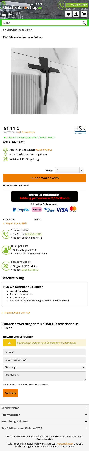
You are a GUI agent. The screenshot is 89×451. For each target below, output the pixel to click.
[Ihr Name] (44, 352)
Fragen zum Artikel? (15, 223)
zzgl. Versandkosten (26, 132)
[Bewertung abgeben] (44, 367)
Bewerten (22, 185)
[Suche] (44, 23)
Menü (8, 14)
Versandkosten (65, 443)
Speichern (10, 393)
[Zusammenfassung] (44, 360)
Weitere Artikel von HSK (16, 312)
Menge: (50, 170)
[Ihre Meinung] (44, 376)
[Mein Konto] (76, 14)
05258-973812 (77, 5)
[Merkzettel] (68, 14)
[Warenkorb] (84, 14)
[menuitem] (9, 14)
